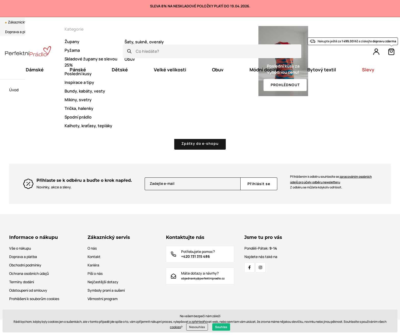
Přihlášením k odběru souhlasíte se (331, 179)
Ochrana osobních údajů (29, 273)
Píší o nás (95, 273)
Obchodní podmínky (25, 265)
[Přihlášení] (376, 51)
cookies (175, 327)
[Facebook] (249, 267)
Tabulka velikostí (90, 31)
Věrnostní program (321, 22)
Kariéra (93, 265)
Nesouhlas (197, 327)
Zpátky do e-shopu (200, 143)
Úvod (14, 90)
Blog (285, 22)
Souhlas (221, 327)
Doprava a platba (19, 31)
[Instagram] (260, 267)
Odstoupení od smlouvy (28, 290)
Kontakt (62, 31)
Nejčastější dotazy (103, 281)
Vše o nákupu (20, 248)
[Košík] (391, 51)
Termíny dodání (21, 281)
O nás (44, 31)
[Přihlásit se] (258, 183)
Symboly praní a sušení (106, 290)
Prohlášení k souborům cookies (34, 298)
